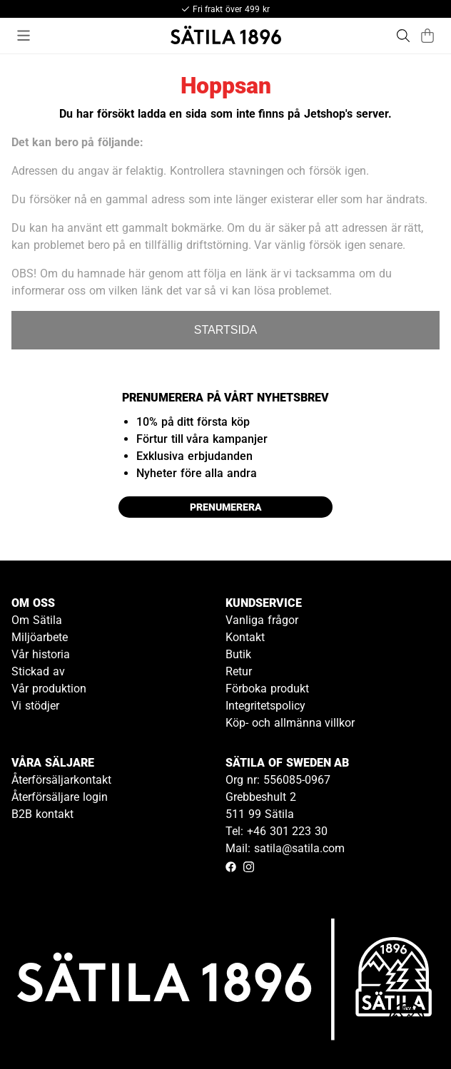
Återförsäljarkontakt (61, 780)
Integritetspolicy (265, 705)
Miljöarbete (39, 637)
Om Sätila (36, 620)
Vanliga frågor (262, 620)
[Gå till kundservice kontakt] (407, 1025)
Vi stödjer (35, 705)
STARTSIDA (225, 330)
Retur (239, 671)
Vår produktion (48, 688)
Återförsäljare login (59, 797)
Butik (238, 654)
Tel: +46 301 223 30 (277, 831)
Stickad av (38, 671)
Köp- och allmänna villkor (290, 723)
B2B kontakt (42, 814)
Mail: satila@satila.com (285, 848)
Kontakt (245, 637)
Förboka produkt (267, 688)
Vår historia (40, 654)
